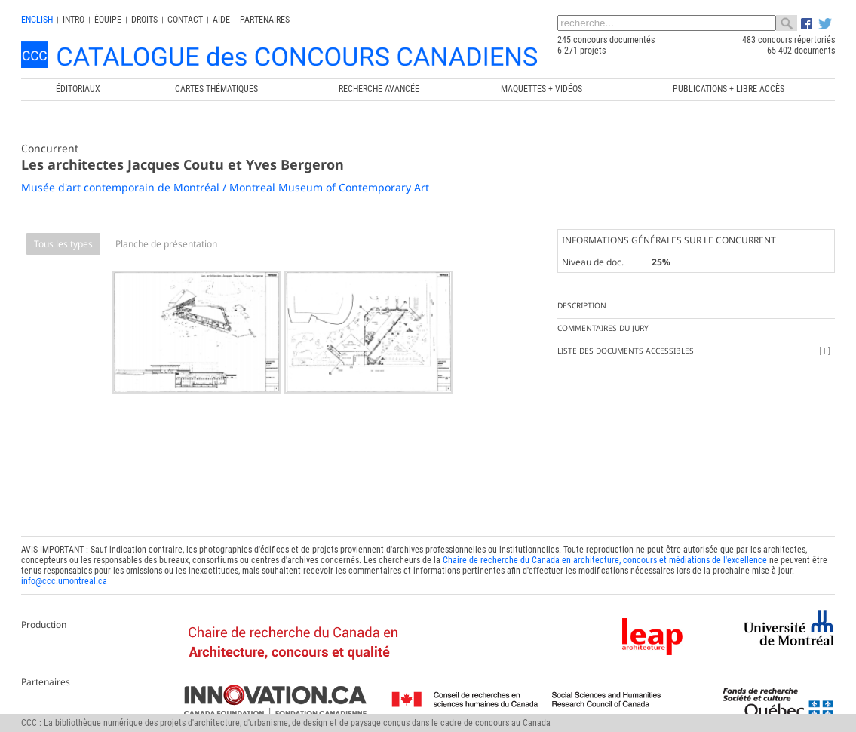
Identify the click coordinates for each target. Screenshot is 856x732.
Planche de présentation (166, 243)
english (37, 19)
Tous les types (63, 243)
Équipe (107, 19)
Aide (221, 19)
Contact (185, 19)
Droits (144, 19)
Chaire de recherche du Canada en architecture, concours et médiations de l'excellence (605, 557)
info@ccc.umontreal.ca (64, 578)
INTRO (73, 19)
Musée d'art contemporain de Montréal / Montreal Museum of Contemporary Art (225, 187)
